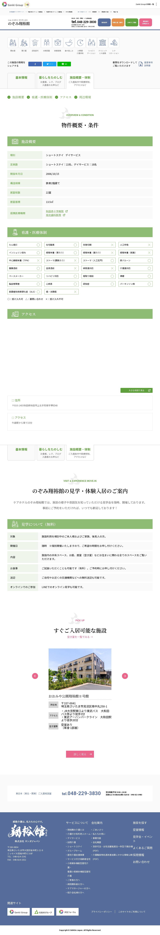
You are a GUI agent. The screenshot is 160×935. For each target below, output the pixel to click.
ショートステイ (74, 846)
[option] (80, 692)
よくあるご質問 (142, 848)
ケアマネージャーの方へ (78, 888)
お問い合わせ (141, 862)
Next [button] (125, 676)
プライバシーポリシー (101, 911)
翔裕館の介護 (105, 12)
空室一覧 (115, 12)
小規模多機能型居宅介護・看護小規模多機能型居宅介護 (78, 869)
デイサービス (73, 838)
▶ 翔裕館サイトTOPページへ (17, 12)
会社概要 (97, 842)
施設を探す (140, 823)
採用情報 (138, 855)
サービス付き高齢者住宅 (78, 859)
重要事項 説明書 (148, 64)
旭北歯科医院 (53, 215)
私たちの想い (99, 833)
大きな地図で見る (136, 390)
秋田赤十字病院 (55, 211)
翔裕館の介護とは (75, 829)
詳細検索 (94, 12)
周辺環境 (85, 97)
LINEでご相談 (131, 22)
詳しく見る (80, 733)
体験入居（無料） (118, 22)
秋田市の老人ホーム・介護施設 (54, 12)
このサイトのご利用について (131, 911)
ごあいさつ (98, 829)
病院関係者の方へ (75, 884)
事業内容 (97, 838)
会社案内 (96, 823)
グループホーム (74, 850)
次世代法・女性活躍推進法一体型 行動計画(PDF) (113, 848)
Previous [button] (35, 676)
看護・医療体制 (42, 97)
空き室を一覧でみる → (80, 637)
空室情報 (138, 830)
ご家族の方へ (73, 879)
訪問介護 (71, 842)
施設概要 (18, 97)
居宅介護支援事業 (75, 854)
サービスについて (77, 823)
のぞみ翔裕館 (69, 12)
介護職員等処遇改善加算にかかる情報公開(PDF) (112, 856)
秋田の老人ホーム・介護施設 (35, 12)
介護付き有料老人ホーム (78, 833)
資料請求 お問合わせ (145, 22)
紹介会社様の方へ (75, 892)
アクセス (65, 97)
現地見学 (104, 22)
